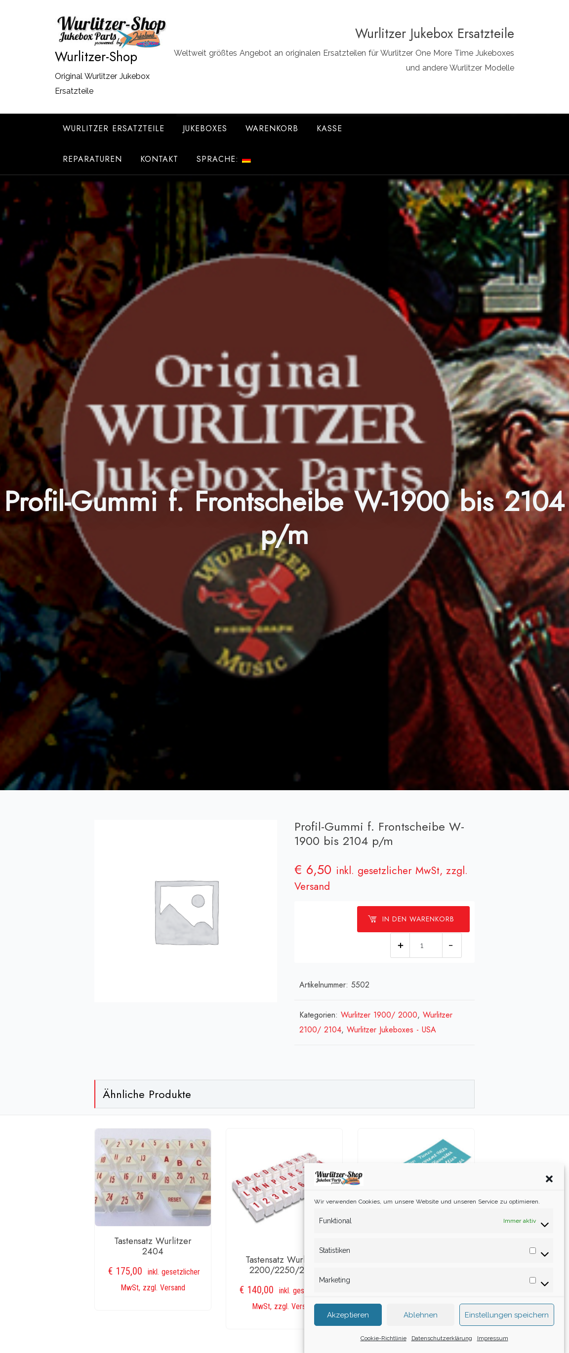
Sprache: (224, 159)
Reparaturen (92, 159)
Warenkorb (271, 128)
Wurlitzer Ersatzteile (113, 128)
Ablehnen (421, 1331)
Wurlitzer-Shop (96, 56)
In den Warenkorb (410, 919)
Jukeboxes (205, 128)
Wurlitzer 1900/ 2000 (379, 1015)
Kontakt (159, 159)
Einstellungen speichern (507, 1331)
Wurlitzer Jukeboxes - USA (391, 1029)
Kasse (329, 128)
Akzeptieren (348, 1331)
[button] (549, 1195)
